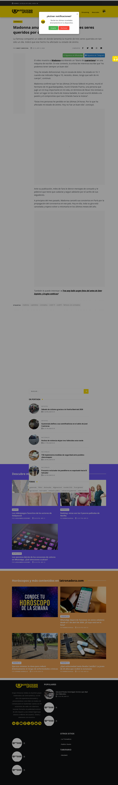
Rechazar (64, 28)
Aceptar (53, 28)
